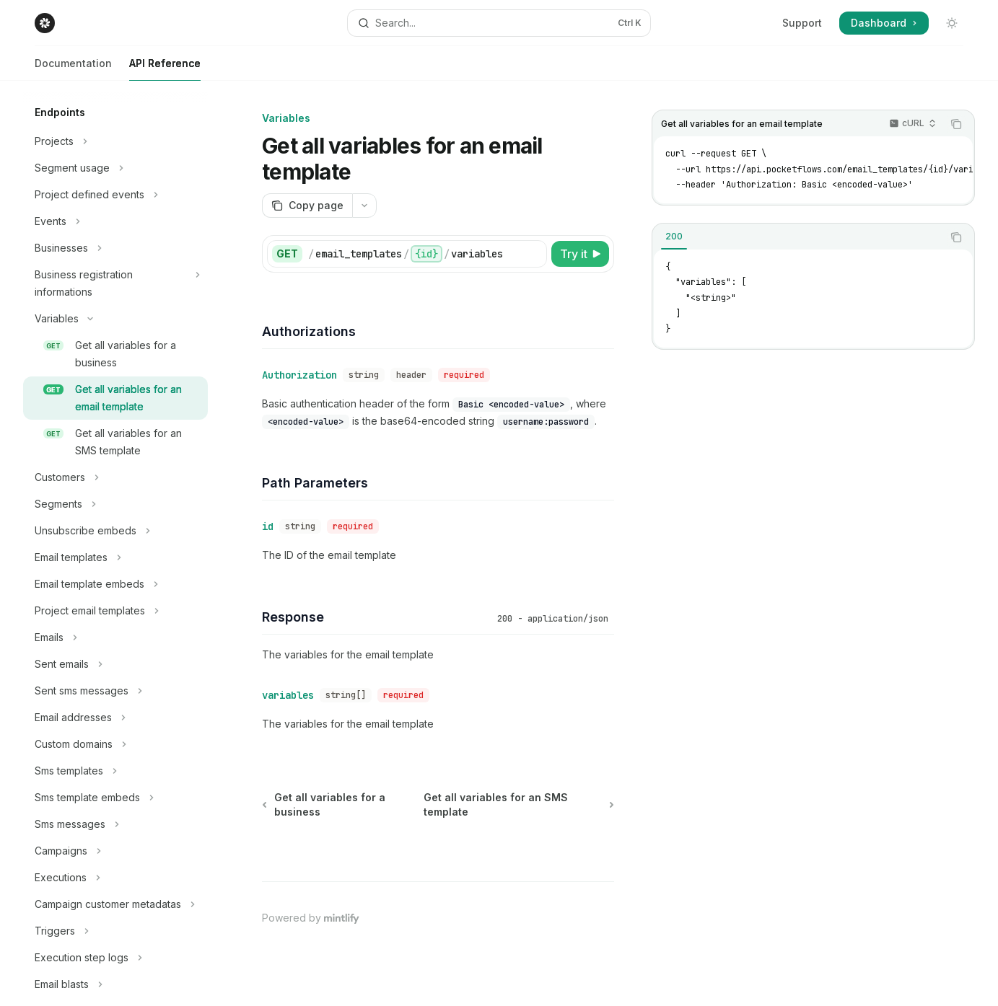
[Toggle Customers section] (115, 477)
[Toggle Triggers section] (115, 931)
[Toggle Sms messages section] (115, 824)
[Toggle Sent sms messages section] (115, 691)
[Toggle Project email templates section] (115, 611)
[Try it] (580, 254)
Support (802, 23)
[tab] (674, 236)
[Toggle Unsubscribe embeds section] (115, 531)
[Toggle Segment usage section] (115, 168)
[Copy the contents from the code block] (956, 124)
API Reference (165, 69)
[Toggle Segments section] (115, 504)
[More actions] (364, 205)
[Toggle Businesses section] (115, 248)
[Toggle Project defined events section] (115, 195)
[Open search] (498, 23)
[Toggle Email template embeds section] (115, 584)
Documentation (73, 69)
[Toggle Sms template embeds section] (115, 798)
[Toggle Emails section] (115, 637)
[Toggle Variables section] (115, 319)
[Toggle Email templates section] (115, 557)
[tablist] (797, 237)
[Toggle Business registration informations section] (115, 283)
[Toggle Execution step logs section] (115, 958)
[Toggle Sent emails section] (115, 664)
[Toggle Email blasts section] (115, 984)
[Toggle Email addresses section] (115, 718)
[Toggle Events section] (115, 221)
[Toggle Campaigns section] (115, 851)
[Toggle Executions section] (115, 878)
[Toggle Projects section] (115, 141)
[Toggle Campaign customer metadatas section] (115, 904)
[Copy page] (307, 205)
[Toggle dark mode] (951, 23)
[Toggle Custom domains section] (115, 744)
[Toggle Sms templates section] (115, 771)
